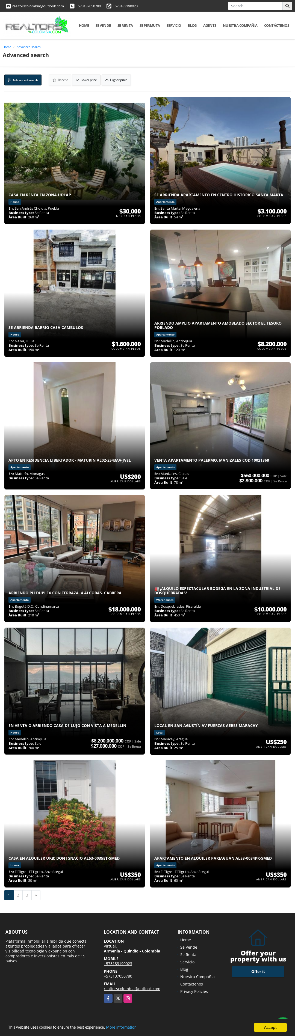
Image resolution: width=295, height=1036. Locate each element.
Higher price (116, 79)
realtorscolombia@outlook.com (38, 6)
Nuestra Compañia (240, 25)
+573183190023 (125, 6)
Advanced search (29, 47)
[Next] (35, 895)
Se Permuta (150, 25)
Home (84, 25)
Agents (209, 25)
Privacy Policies (194, 990)
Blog (192, 25)
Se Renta (125, 25)
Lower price (87, 79)
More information (132, 1028)
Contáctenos (276, 25)
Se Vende (103, 25)
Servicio (174, 25)
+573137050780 (88, 6)
